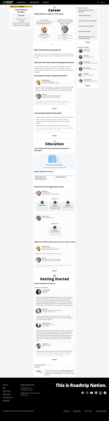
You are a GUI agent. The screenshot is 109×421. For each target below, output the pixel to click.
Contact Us (66, 411)
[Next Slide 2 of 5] (59, 44)
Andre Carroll (45, 216)
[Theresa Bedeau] (38, 292)
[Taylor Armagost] (38, 325)
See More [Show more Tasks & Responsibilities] (54, 135)
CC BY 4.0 (59, 373)
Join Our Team (7, 391)
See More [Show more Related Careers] (87, 42)
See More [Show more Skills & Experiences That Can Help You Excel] (54, 270)
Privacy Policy (77, 411)
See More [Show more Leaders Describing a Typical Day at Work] (54, 108)
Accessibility (6, 400)
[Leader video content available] (38, 82)
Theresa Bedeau (46, 290)
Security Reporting (101, 411)
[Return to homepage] (8, 2)
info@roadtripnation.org (27, 385)
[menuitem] (22, 2)
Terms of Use (88, 411)
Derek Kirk (44, 309)
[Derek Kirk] (38, 311)
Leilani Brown (45, 344)
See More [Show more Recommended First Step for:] (54, 359)
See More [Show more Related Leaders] (87, 85)
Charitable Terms (8, 397)
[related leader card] (88, 51)
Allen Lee (44, 94)
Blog (4, 388)
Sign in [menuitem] (103, 2)
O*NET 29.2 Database (66, 370)
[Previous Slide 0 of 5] (49, 44)
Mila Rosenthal (46, 80)
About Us (5, 384)
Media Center (6, 394)
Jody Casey (44, 191)
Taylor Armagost (46, 323)
